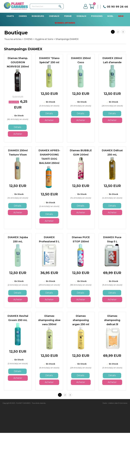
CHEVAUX (54, 16)
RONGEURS (38, 16)
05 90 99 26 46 (117, 6)
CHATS (10, 16)
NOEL (110, 16)
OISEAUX (81, 16)
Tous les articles (12, 39)
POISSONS (97, 16)
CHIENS (23, 16)
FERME (68, 16)
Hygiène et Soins (44, 39)
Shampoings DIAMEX (67, 39)
